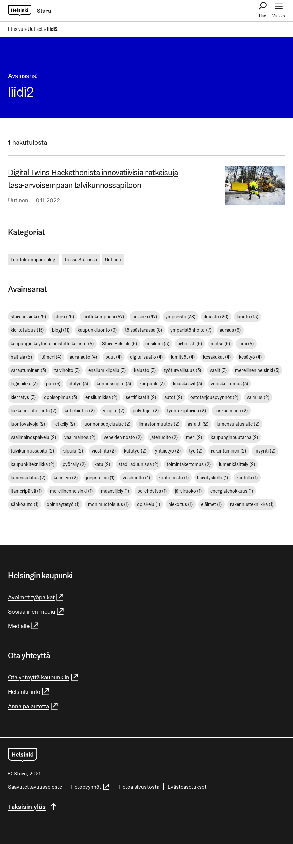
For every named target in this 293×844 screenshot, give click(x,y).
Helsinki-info (29, 691)
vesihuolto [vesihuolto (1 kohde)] (136, 478)
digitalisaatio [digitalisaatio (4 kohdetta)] (146, 357)
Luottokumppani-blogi (33, 260)
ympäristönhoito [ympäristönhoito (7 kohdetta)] (191, 330)
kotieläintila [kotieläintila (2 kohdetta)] (80, 411)
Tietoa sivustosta (138, 786)
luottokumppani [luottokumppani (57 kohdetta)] (103, 317)
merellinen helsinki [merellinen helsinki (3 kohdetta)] (257, 370)
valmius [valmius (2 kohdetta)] (258, 397)
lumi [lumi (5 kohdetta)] (246, 344)
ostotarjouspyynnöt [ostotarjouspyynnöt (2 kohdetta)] (214, 397)
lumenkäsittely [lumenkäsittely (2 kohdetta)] (237, 464)
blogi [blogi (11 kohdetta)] (61, 330)
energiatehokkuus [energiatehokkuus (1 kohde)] (231, 491)
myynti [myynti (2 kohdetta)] (265, 451)
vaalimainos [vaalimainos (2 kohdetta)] (80, 437)
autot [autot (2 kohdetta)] (173, 397)
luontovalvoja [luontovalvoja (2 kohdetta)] (28, 424)
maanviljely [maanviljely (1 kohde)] (115, 491)
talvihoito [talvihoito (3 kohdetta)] (67, 370)
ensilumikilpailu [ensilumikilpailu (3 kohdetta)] (107, 370)
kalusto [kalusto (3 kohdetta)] (145, 370)
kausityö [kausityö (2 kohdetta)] (66, 478)
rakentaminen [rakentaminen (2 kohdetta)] (228, 451)
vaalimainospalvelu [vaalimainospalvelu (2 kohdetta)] (33, 437)
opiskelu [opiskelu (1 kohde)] (148, 504)
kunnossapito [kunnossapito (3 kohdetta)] (114, 384)
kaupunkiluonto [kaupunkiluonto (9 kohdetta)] (97, 330)
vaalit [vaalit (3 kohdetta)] (218, 370)
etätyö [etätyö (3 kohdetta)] (79, 384)
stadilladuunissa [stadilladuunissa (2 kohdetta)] (138, 464)
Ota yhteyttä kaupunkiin (43, 677)
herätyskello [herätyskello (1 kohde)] (212, 478)
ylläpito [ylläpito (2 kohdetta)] (114, 411)
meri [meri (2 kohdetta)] (194, 437)
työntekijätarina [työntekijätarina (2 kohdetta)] (186, 411)
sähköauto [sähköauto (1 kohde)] (25, 504)
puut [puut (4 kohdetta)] (113, 357)
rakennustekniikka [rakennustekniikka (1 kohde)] (252, 504)
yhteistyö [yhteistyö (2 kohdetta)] (168, 451)
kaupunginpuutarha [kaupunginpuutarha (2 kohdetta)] (234, 437)
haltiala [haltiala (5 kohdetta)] (21, 357)
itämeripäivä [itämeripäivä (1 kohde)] (26, 491)
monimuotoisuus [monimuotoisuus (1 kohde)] (108, 504)
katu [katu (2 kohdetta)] (102, 464)
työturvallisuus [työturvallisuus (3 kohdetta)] (182, 370)
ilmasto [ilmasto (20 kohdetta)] (216, 317)
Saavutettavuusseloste (35, 786)
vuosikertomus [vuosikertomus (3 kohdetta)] (229, 384)
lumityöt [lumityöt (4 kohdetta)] (183, 357)
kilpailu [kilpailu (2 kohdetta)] (72, 451)
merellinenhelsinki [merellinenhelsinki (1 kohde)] (71, 491)
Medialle (23, 625)
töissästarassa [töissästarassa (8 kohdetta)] (143, 330)
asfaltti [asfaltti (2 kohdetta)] (198, 424)
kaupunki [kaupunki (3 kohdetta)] (152, 384)
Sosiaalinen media (36, 611)
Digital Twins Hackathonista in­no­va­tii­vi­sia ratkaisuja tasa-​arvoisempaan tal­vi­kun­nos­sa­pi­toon (93, 178)
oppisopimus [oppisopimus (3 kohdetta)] (60, 397)
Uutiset (35, 29)
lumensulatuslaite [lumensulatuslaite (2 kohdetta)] (238, 424)
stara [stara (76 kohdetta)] (64, 317)
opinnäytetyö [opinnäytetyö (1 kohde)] (63, 504)
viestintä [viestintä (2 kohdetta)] (104, 451)
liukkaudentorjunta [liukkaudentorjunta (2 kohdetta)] (34, 411)
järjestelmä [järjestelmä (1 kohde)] (100, 478)
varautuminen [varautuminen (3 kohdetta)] (28, 370)
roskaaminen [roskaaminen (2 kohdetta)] (231, 411)
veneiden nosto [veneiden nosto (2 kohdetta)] (123, 437)
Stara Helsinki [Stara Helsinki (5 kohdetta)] (119, 344)
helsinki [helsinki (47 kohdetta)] (144, 317)
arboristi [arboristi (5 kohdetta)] (190, 344)
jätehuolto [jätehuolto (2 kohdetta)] (164, 437)
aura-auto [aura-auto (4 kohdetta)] (83, 357)
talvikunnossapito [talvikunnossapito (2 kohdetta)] (32, 451)
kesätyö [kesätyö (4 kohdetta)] (250, 357)
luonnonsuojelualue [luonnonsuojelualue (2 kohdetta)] (107, 424)
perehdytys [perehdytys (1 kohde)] (152, 491)
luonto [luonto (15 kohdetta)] (248, 317)
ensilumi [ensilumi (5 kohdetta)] (157, 344)
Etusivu (15, 29)
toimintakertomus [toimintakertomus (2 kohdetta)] (189, 464)
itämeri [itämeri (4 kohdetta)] (51, 357)
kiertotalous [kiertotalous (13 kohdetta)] (27, 330)
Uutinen (18, 200)
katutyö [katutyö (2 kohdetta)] (135, 451)
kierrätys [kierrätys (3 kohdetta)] (23, 397)
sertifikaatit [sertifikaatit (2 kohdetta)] (141, 397)
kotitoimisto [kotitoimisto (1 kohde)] (173, 478)
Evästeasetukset (187, 786)
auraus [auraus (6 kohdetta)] (230, 330)
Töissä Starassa (80, 260)
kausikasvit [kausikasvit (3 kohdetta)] (187, 384)
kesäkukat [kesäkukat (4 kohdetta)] (217, 357)
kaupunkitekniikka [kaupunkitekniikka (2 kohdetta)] (33, 464)
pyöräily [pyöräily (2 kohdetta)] (74, 464)
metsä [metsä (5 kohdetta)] (220, 344)
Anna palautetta (33, 706)
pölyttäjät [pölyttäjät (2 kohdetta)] (146, 411)
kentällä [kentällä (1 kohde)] (247, 478)
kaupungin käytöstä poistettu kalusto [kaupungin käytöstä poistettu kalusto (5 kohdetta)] (52, 344)
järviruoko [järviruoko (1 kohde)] (188, 491)
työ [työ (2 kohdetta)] (196, 451)
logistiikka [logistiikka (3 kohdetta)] (24, 384)
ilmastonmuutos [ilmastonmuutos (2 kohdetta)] (159, 424)
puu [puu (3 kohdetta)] (53, 384)
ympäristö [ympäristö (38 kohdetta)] (180, 317)
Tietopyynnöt (90, 786)
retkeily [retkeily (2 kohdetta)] (64, 424)
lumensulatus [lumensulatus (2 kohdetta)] (28, 478)
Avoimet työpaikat (36, 597)
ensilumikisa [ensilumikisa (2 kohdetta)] (101, 397)
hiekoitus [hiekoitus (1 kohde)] (180, 504)
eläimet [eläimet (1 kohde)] (211, 504)
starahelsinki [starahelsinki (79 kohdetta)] (28, 317)
